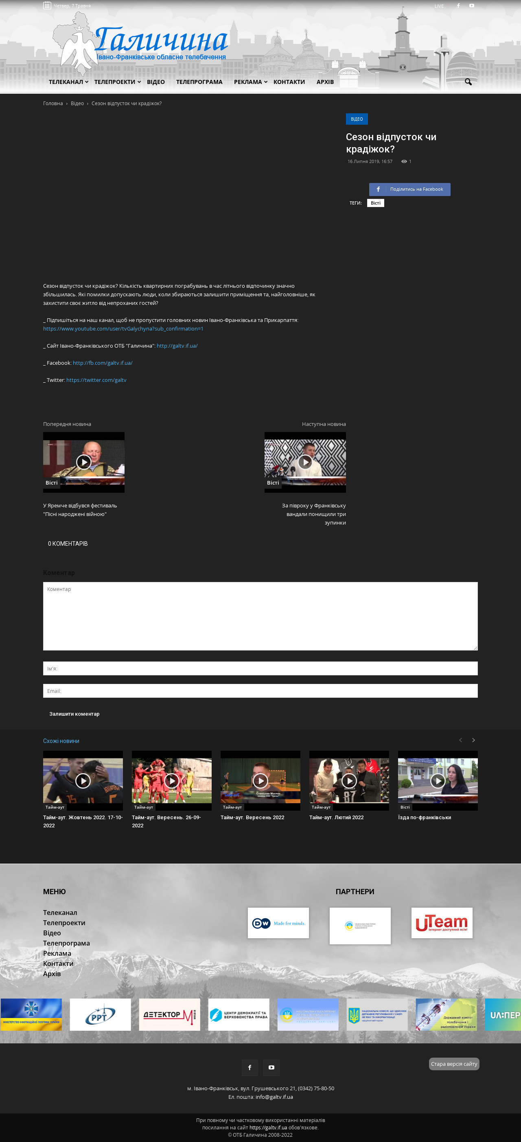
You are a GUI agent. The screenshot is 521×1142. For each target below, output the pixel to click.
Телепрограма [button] (199, 82)
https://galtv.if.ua (268, 1127)
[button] (468, 82)
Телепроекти (117, 82)
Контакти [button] (289, 82)
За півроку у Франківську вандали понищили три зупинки (314, 514)
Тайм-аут (55, 807)
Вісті (376, 203)
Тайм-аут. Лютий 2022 (336, 817)
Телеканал (69, 82)
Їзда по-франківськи (424, 817)
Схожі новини (61, 741)
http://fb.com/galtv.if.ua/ (103, 362)
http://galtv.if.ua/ (177, 345)
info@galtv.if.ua (274, 1096)
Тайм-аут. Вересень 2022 (252, 817)
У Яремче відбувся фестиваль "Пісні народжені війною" (80, 510)
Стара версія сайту (454, 1063)
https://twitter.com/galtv (96, 380)
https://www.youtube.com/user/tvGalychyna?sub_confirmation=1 (123, 328)
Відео (357, 119)
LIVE (442, 6)
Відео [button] (156, 82)
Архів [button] (325, 82)
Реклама (251, 82)
